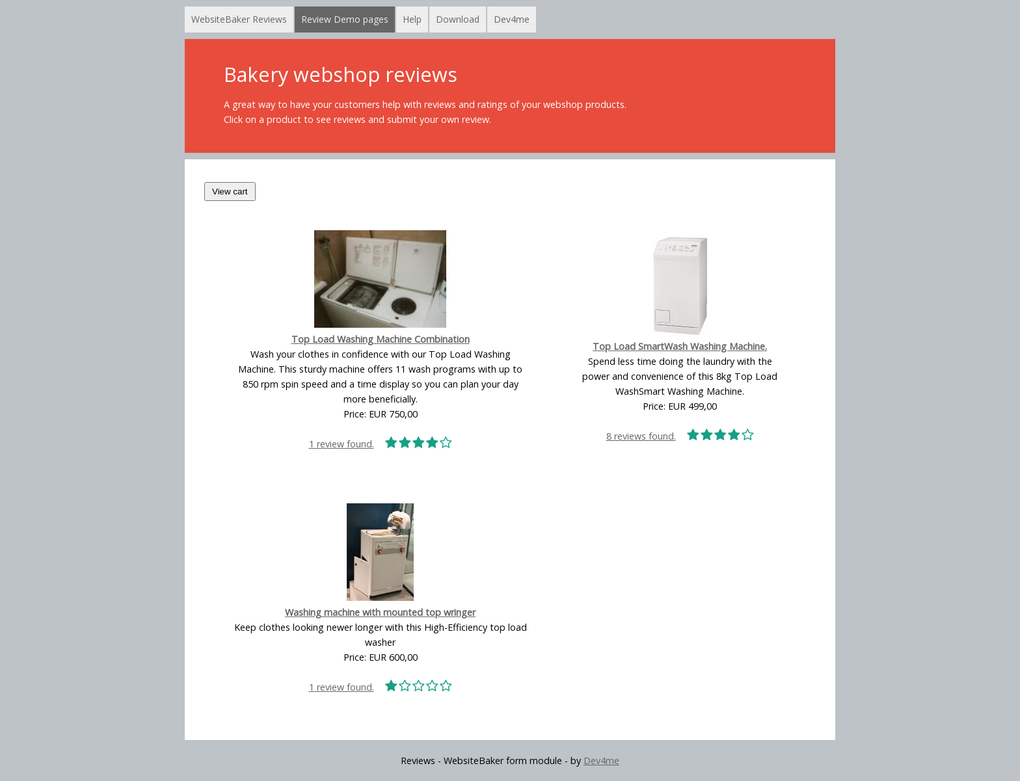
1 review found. (380, 444)
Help (412, 19)
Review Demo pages (344, 19)
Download (457, 19)
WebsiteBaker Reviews (239, 19)
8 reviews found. (680, 436)
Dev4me (512, 19)
